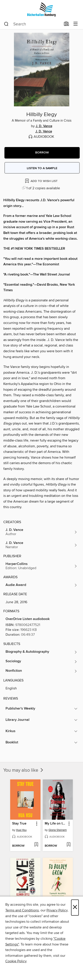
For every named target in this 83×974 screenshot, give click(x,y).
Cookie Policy (15, 961)
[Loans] (66, 24)
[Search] (6, 24)
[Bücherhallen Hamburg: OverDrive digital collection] (41, 9)
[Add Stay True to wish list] (36, 845)
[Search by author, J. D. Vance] (41, 532)
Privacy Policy (57, 910)
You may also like (23, 770)
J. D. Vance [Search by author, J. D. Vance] (44, 126)
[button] (42, 153)
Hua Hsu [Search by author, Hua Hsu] (21, 830)
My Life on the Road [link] (56, 824)
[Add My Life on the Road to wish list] (68, 845)
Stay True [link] (19, 824)
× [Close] (75, 907)
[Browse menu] (75, 24)
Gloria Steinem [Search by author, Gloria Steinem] (57, 830)
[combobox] (32, 24)
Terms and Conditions (22, 910)
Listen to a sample (42, 168)
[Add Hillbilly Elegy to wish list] (42, 180)
